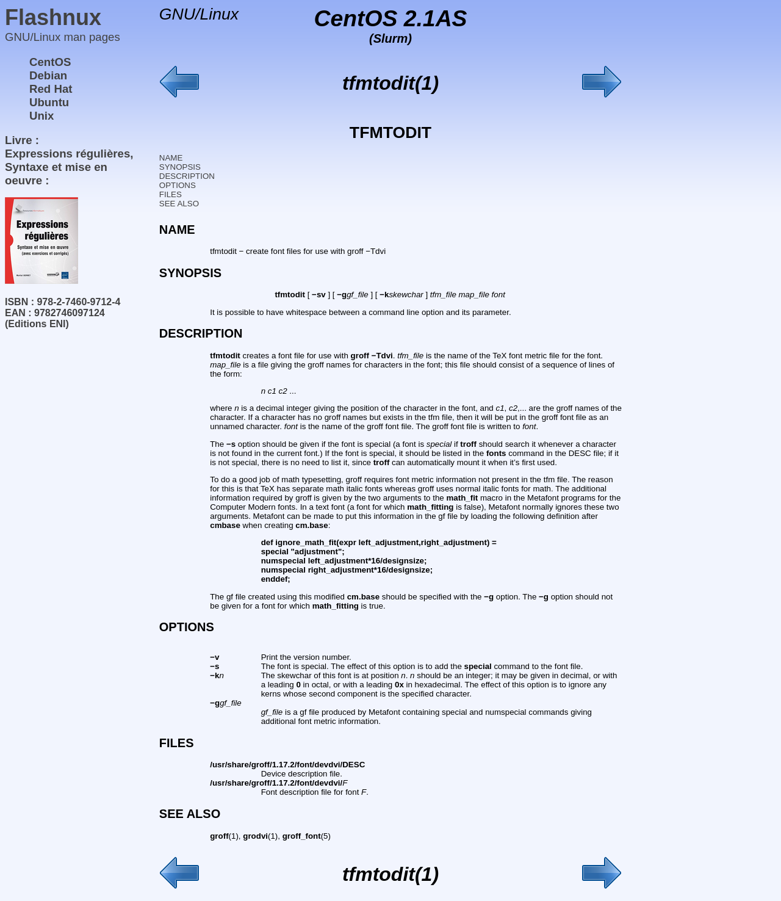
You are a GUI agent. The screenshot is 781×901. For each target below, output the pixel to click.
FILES (170, 194)
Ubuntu (49, 102)
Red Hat (51, 88)
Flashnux (53, 17)
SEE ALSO (179, 203)
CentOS (50, 62)
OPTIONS (177, 185)
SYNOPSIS (180, 167)
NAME (171, 157)
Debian (48, 75)
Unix (41, 115)
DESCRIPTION (187, 176)
